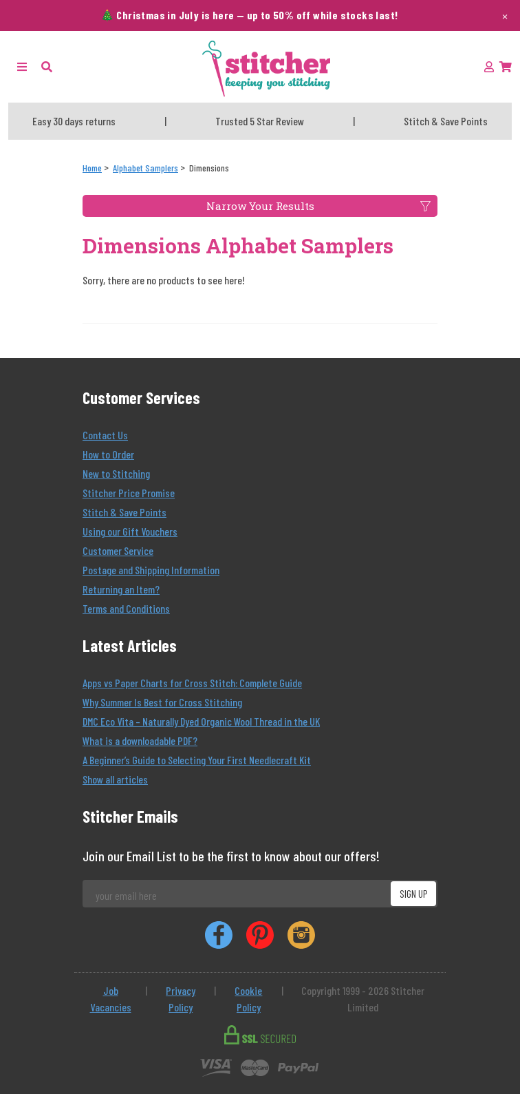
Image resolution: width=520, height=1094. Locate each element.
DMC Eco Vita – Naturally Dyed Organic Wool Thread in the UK (201, 721)
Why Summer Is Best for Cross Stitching (162, 701)
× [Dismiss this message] (505, 15)
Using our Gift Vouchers (130, 531)
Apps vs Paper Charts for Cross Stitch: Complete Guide (192, 682)
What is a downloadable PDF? (140, 740)
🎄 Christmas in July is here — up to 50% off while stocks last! (249, 14)
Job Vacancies (110, 998)
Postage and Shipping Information (151, 569)
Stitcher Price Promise (129, 492)
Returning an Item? (121, 589)
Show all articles (115, 779)
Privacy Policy (180, 998)
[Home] (92, 167)
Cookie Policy (248, 998)
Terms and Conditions (126, 608)
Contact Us (105, 434)
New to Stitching (116, 473)
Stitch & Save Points (124, 511)
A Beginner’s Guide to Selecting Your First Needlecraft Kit (197, 759)
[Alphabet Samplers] (145, 167)
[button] (46, 66)
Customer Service (118, 550)
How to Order (108, 454)
